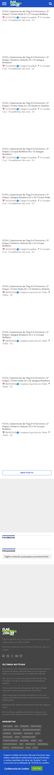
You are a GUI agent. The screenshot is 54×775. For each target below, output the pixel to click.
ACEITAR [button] (37, 768)
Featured (7, 726)
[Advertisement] (27, 505)
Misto (6, 748)
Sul (40, 740)
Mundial (7, 733)
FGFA (35, 748)
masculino (36, 726)
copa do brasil (10, 740)
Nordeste (30, 744)
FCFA (28, 748)
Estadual (7, 737)
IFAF (21, 744)
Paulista (28, 733)
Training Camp (28, 737)
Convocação (17, 748)
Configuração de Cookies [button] (16, 768)
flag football (10, 744)
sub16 (33, 740)
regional (18, 733)
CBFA (17, 737)
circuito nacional (11, 730)
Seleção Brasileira (31, 730)
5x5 (16, 726)
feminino (24, 726)
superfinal (43, 744)
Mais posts (26, 473)
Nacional (24, 740)
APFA (37, 733)
